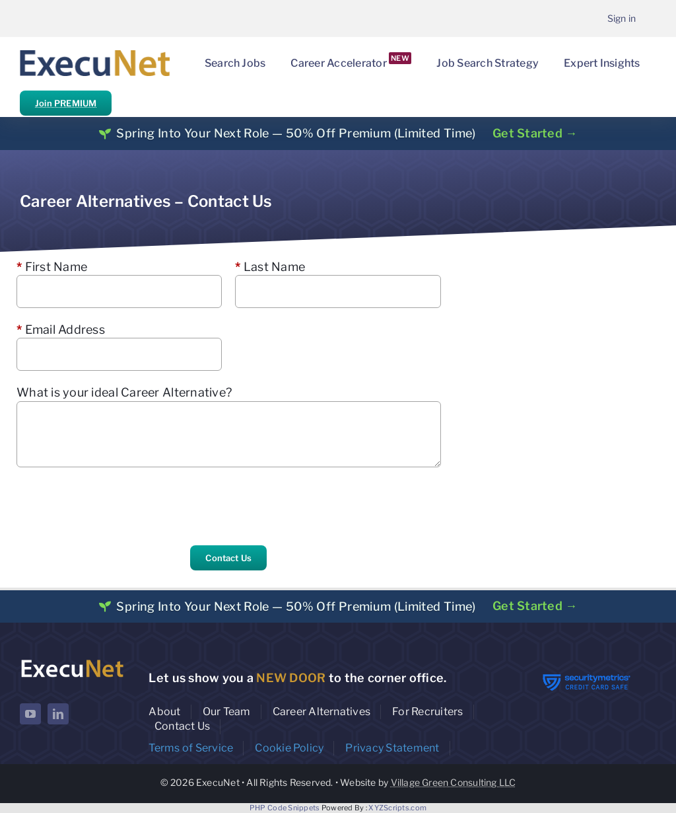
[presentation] (117, 506)
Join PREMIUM (65, 103)
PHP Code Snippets (285, 807)
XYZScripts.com (397, 807)
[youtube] (30, 713)
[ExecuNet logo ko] (72, 661)
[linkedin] (58, 713)
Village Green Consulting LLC (453, 782)
